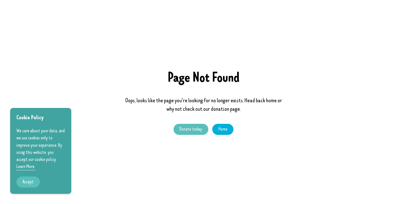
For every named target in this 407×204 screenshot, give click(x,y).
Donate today (190, 129)
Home (223, 129)
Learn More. (25, 166)
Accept (28, 182)
